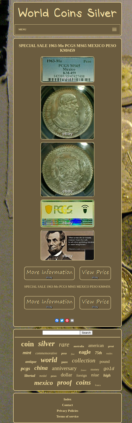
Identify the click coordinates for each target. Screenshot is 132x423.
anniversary (64, 368)
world (49, 360)
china (41, 368)
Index (68, 399)
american (96, 345)
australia (79, 346)
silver (46, 344)
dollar (66, 374)
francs (98, 385)
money (95, 369)
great (111, 346)
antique (31, 362)
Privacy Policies (67, 410)
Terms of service (67, 416)
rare (64, 344)
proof (64, 382)
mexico (43, 382)
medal (43, 375)
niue (95, 374)
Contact (67, 405)
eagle (85, 352)
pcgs (25, 368)
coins (83, 382)
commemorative (46, 353)
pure (64, 362)
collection (83, 360)
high (107, 375)
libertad (29, 375)
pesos (54, 375)
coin (27, 344)
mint (27, 353)
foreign (81, 375)
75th (98, 353)
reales (109, 353)
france (83, 370)
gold (109, 368)
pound (105, 361)
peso (64, 353)
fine (73, 354)
